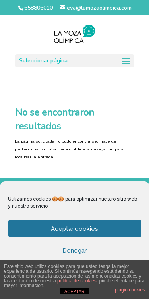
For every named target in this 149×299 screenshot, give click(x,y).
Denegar (74, 250)
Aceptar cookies (74, 228)
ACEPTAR (74, 291)
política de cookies (77, 281)
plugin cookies (130, 290)
